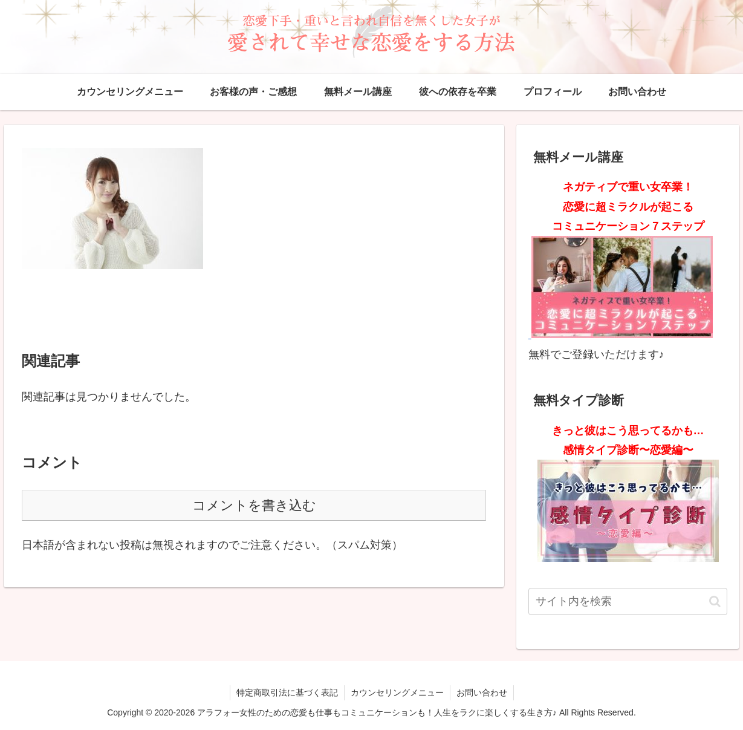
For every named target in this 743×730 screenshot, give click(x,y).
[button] (714, 601)
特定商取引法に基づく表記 (287, 692)
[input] (628, 601)
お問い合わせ (481, 692)
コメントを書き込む (254, 505)
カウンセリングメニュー (397, 692)
